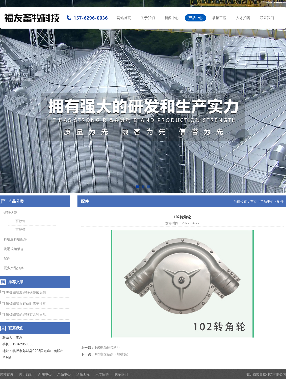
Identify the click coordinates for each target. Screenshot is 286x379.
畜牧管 (19, 221)
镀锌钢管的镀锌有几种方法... (26, 315)
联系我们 (267, 18)
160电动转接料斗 (108, 347)
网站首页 (124, 18)
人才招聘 (243, 18)
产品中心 (195, 18)
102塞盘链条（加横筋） (113, 354)
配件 (281, 201)
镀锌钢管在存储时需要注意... (26, 304)
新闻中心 (171, 18)
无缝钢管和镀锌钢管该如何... (26, 293)
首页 (254, 201)
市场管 (19, 229)
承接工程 (219, 18)
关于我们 (148, 18)
